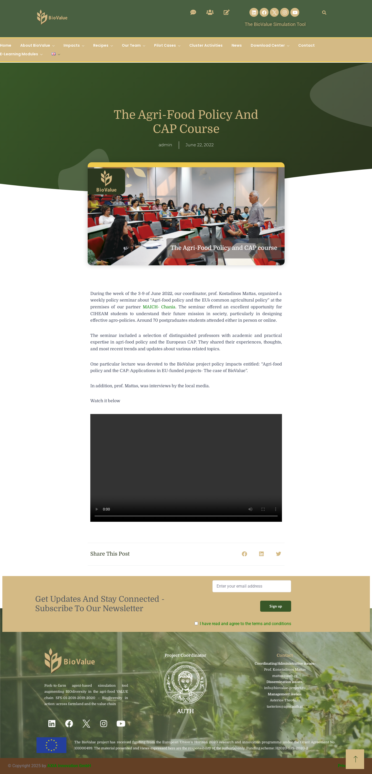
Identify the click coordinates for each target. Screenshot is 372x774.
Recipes (100, 45)
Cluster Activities (206, 45)
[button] (244, 554)
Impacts (72, 45)
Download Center (268, 45)
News (237, 45)
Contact (306, 45)
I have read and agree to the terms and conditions (245, 623)
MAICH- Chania (159, 307)
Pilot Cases (165, 45)
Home (5, 45)
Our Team (131, 45)
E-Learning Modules (19, 54)
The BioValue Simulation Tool (275, 24)
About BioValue (35, 45)
